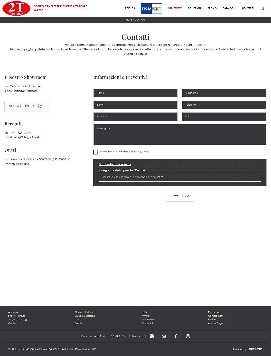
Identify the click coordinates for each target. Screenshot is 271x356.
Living (78, 319)
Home (129, 20)
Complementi (216, 316)
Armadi (146, 316)
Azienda (130, 8)
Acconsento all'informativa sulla (124, 152)
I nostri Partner (16, 316)
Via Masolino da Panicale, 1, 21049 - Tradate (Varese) (111, 336)
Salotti (79, 323)
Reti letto (213, 319)
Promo (212, 8)
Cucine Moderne (84, 312)
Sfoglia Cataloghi (18, 319)
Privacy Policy (141, 152)
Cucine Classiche (85, 316)
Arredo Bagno (216, 323)
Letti (144, 312)
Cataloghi (229, 8)
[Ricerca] (263, 8)
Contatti (247, 8)
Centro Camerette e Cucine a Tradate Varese (60, 8)
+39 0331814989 (20, 133)
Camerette (175, 8)
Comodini (147, 323)
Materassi (213, 312)
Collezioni (195, 8)
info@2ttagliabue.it (27, 137)
